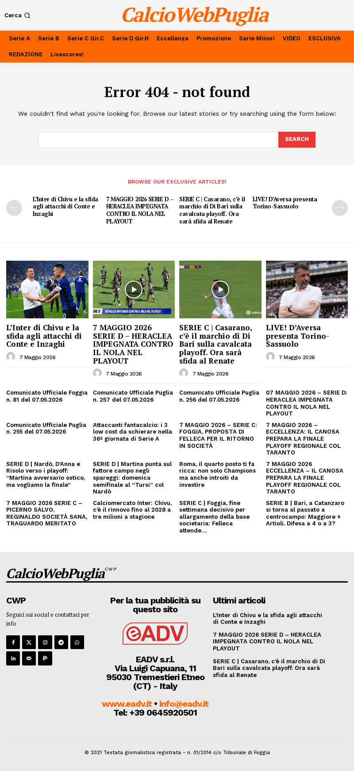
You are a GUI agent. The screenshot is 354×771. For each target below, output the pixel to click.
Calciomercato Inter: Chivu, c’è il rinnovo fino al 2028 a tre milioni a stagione (132, 510)
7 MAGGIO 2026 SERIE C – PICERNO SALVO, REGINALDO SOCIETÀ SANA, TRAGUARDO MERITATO (46, 513)
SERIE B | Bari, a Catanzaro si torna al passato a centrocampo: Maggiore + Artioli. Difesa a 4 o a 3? (305, 513)
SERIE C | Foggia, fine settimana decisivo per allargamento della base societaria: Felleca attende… (214, 517)
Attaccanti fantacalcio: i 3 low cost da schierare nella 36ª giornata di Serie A (132, 432)
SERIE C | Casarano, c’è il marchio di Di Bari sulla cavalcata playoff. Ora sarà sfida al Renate (212, 210)
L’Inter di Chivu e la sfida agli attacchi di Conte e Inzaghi (65, 206)
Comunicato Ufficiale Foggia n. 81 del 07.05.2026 (47, 396)
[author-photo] (12, 357)
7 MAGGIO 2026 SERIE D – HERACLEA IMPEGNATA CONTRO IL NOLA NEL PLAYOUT (140, 210)
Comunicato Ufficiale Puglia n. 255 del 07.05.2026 (46, 428)
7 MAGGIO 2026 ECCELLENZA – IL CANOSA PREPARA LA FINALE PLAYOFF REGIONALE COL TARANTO (304, 478)
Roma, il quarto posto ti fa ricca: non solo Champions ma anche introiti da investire (217, 474)
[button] (18, 15)
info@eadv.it (183, 703)
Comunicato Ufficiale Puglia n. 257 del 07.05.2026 (133, 396)
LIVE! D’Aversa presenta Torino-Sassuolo (285, 203)
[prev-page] (14, 208)
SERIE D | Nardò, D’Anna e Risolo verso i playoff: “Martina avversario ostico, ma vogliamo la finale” (45, 474)
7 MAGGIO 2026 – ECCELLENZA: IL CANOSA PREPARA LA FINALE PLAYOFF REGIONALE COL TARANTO (303, 439)
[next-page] (340, 208)
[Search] (297, 140)
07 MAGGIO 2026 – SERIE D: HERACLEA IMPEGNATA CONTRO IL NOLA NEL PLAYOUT (306, 403)
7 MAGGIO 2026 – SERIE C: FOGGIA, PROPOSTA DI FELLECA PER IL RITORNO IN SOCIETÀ (218, 435)
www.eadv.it (127, 703)
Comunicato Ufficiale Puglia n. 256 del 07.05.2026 (219, 396)
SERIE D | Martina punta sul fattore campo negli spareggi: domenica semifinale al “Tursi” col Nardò (132, 478)
